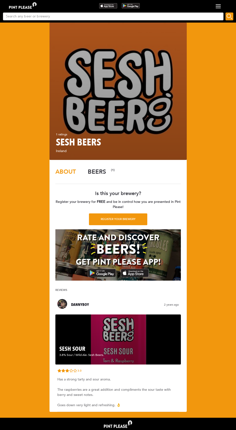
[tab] (65, 172)
